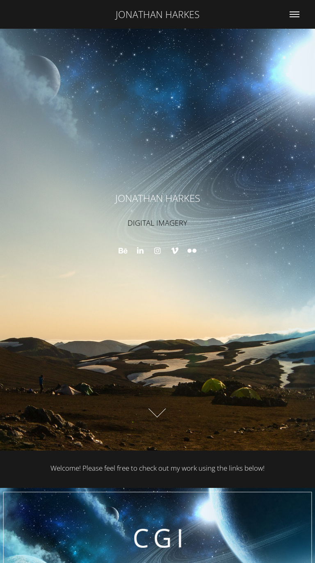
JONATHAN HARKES (158, 14)
